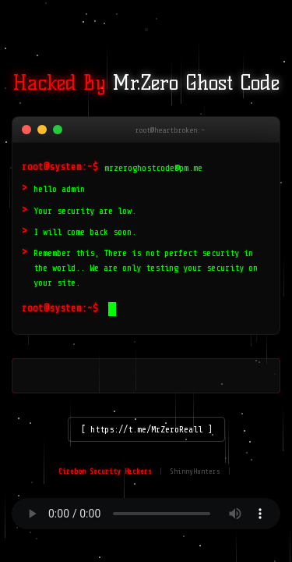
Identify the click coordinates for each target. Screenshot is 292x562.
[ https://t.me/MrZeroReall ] (146, 429)
